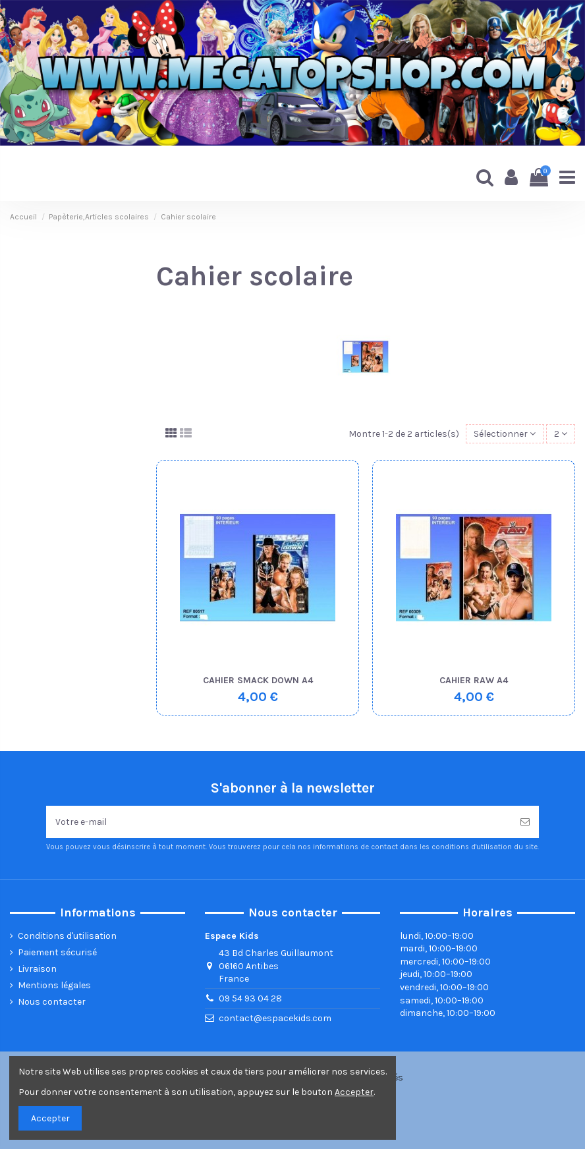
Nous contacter (52, 1001)
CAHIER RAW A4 (473, 680)
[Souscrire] (525, 822)
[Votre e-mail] (278, 822)
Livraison (37, 968)
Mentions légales (54, 985)
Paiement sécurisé (57, 952)
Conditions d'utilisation (67, 935)
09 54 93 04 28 (250, 998)
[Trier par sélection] (504, 433)
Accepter (50, 1118)
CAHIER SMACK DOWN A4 (258, 680)
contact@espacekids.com (275, 1018)
